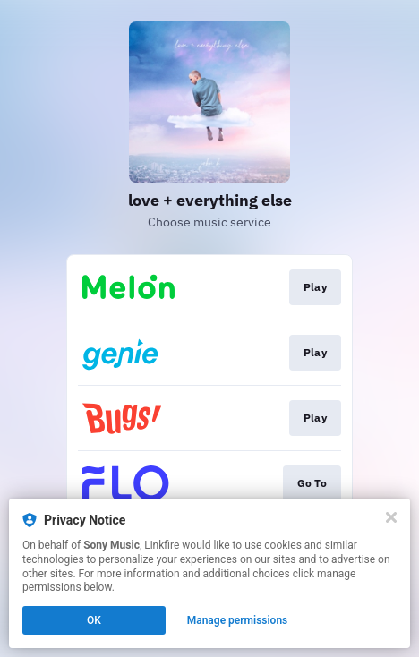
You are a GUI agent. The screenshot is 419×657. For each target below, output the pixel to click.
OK (94, 620)
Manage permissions (237, 620)
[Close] (391, 517)
